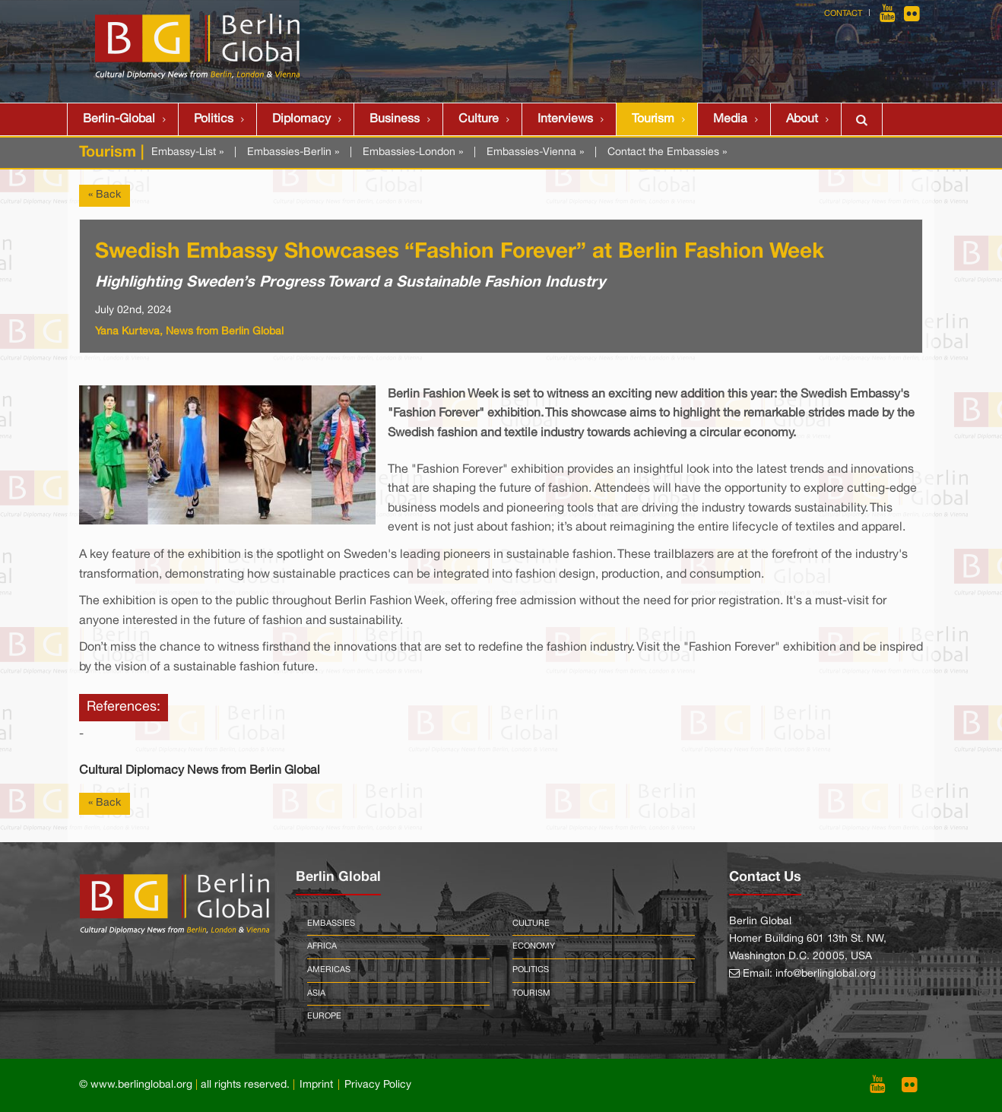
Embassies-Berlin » (293, 152)
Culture (478, 119)
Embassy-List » (187, 152)
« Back (104, 195)
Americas (328, 970)
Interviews (565, 119)
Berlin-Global (119, 119)
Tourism (653, 119)
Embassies (331, 923)
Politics (213, 119)
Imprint (316, 1085)
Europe (324, 1016)
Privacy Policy (377, 1085)
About (802, 119)
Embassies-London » (413, 152)
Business (394, 119)
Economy (533, 946)
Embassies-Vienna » (535, 152)
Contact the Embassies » (667, 152)
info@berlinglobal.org (825, 974)
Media (730, 119)
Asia (316, 993)
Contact (843, 13)
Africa (322, 946)
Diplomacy (301, 119)
